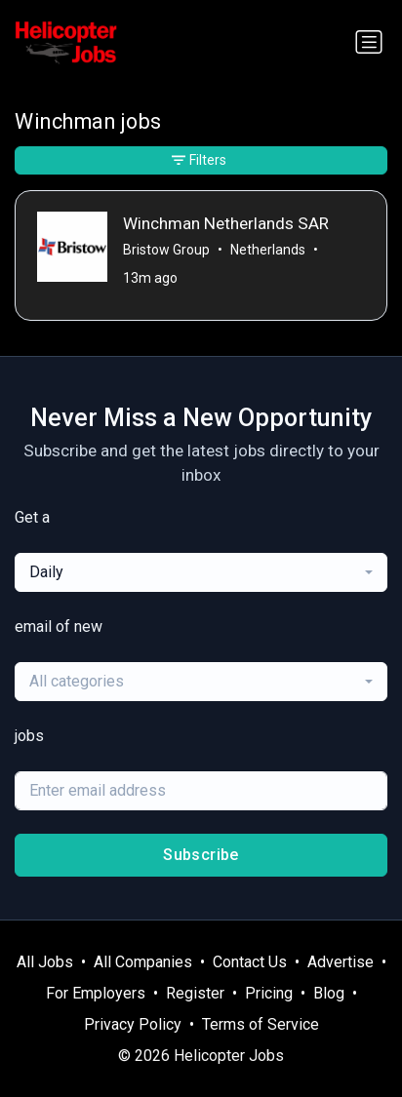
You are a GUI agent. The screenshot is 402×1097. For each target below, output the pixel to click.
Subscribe (201, 854)
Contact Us (250, 962)
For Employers (95, 993)
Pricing (269, 993)
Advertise (340, 962)
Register (195, 993)
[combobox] (201, 572)
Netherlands (267, 249)
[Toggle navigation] (368, 41)
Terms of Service (260, 1024)
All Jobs (45, 962)
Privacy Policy (132, 1024)
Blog (328, 993)
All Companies (143, 962)
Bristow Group (166, 249)
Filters (199, 160)
